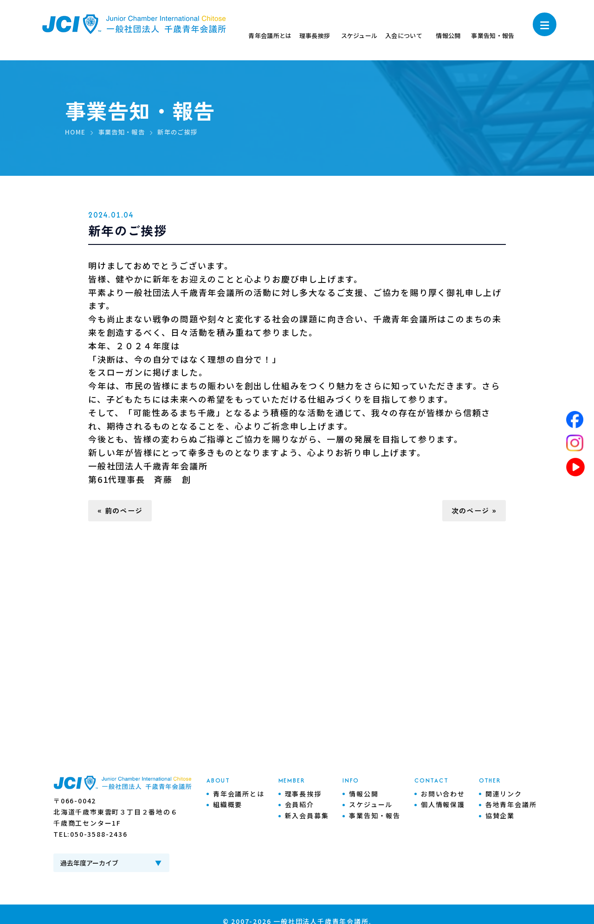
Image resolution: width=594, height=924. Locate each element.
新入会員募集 (307, 816)
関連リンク (503, 794)
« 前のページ (122, 511)
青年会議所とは (239, 794)
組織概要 (227, 805)
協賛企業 (500, 816)
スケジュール (371, 805)
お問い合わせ (443, 794)
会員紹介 (299, 805)
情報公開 (363, 794)
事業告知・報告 (374, 816)
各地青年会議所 (511, 805)
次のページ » (471, 511)
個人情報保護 (443, 805)
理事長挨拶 (303, 794)
